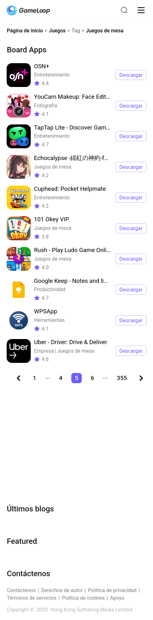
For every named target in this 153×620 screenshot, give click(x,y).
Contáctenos (21, 590)
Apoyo (117, 598)
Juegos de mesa (104, 31)
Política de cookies (83, 598)
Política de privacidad (112, 590)
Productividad (49, 289)
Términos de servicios (31, 598)
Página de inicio (25, 31)
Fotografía (45, 106)
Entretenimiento (52, 75)
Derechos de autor (62, 590)
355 (122, 378)
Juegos (57, 31)
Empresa (44, 351)
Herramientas (49, 320)
